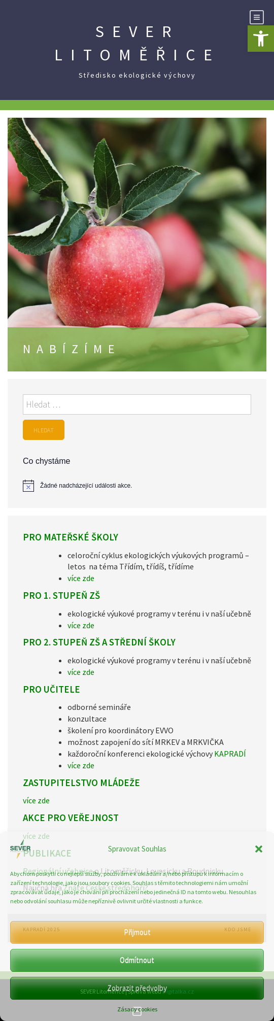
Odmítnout (137, 960)
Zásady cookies (137, 1009)
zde (87, 578)
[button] (261, 38)
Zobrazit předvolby (137, 988)
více (74, 578)
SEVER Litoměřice (137, 43)
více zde (80, 625)
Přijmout (137, 932)
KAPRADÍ (230, 753)
